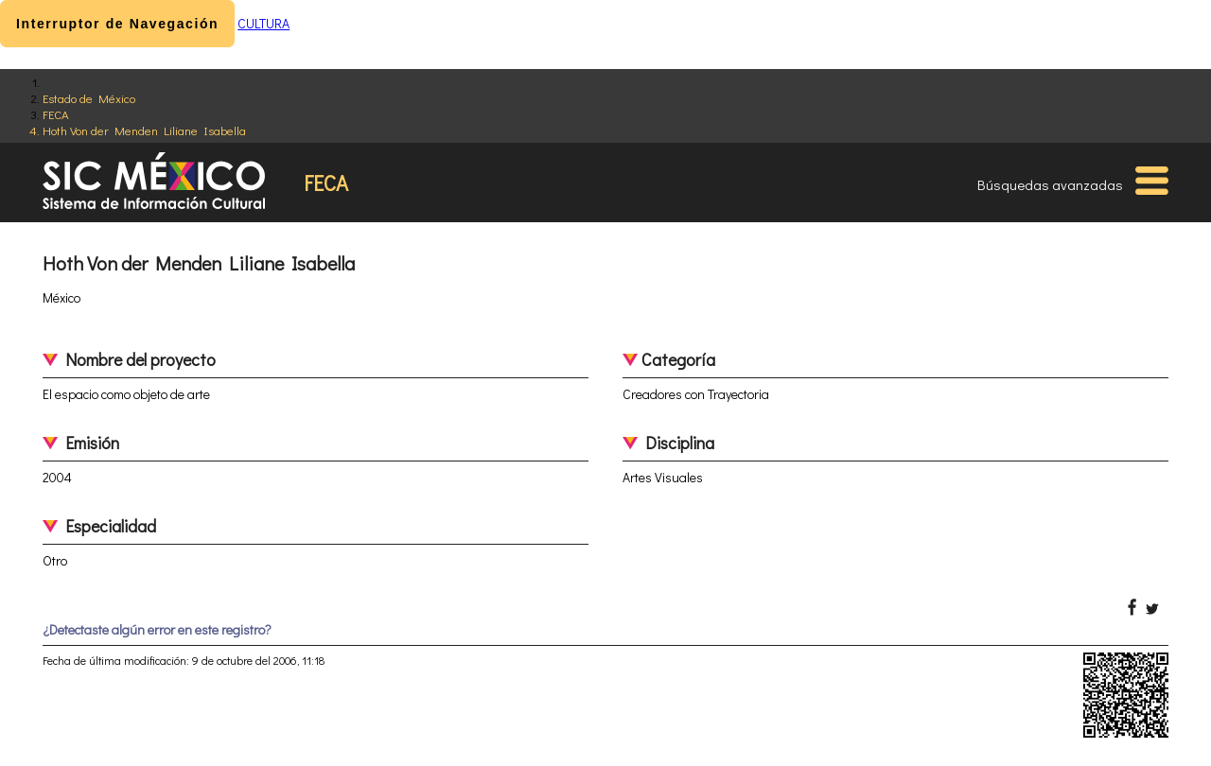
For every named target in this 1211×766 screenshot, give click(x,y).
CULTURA (263, 23)
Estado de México (89, 98)
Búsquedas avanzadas (1050, 184)
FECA (56, 114)
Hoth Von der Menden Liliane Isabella (144, 130)
